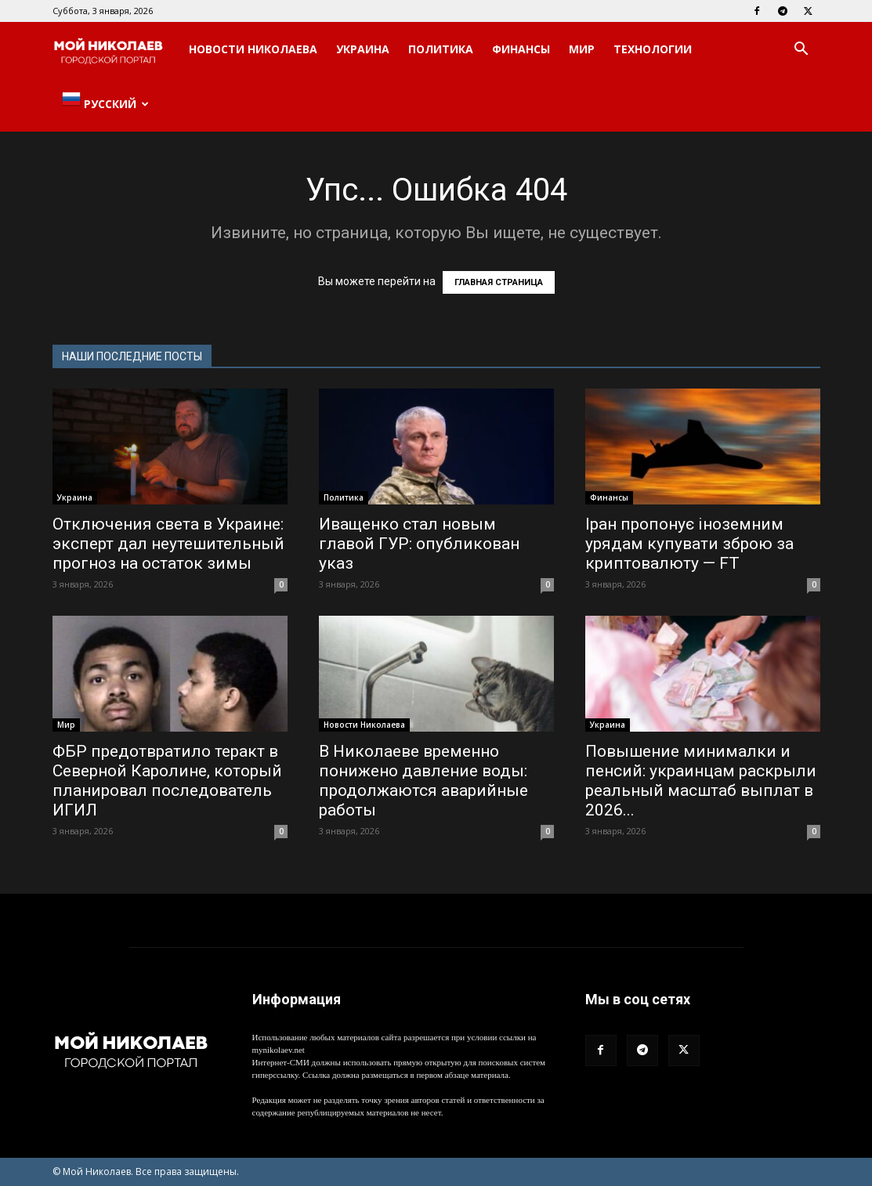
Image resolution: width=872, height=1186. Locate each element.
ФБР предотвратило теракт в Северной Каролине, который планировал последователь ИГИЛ (167, 780)
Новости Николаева (253, 49)
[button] (801, 50)
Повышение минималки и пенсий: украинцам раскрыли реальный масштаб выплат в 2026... (700, 780)
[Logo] (115, 50)
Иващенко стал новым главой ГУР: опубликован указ (419, 544)
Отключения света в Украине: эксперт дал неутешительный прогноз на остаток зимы (168, 544)
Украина (362, 49)
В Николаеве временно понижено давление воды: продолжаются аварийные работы (423, 780)
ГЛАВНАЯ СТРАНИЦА (498, 282)
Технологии (652, 49)
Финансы (521, 49)
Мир (582, 49)
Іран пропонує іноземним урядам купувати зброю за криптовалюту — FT (689, 544)
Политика (440, 49)
